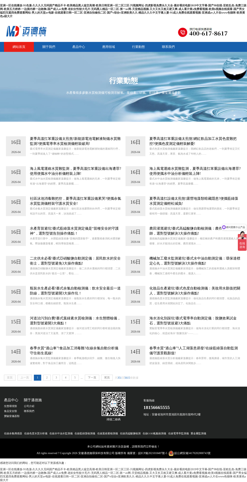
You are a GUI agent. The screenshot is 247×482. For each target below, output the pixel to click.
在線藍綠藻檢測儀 (84, 433)
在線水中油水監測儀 (61, 433)
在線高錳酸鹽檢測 (130, 433)
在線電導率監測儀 (178, 433)
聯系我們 (168, 46)
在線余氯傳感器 (13, 433)
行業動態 (138, 46)
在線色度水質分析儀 (35, 433)
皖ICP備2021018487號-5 (152, 453)
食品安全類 (10, 411)
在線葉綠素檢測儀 (107, 433)
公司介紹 (29, 406)
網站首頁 (19, 46)
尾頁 (107, 377)
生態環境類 (10, 406)
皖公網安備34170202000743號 (192, 453)
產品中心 (78, 46)
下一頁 (92, 377)
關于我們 (48, 46)
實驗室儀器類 (12, 416)
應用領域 (108, 46)
